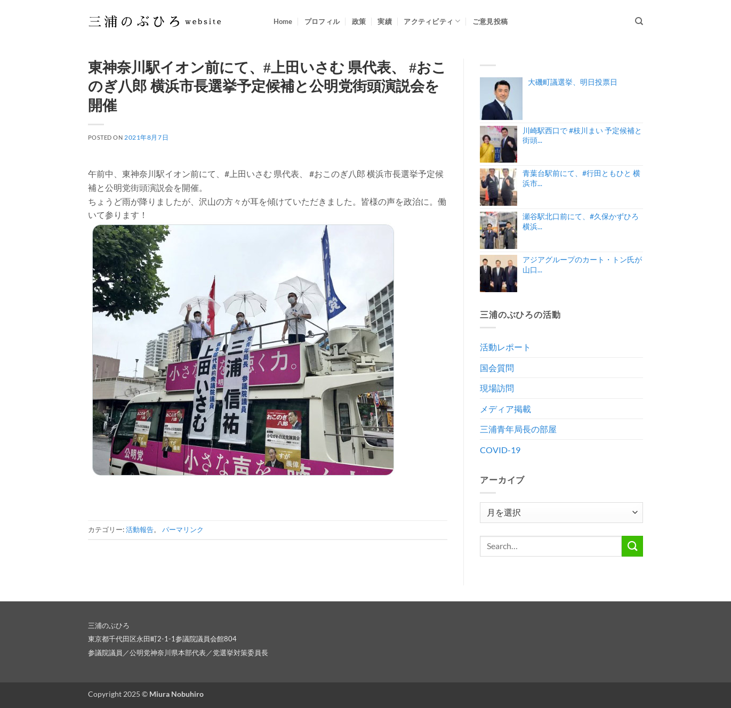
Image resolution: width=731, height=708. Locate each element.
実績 (384, 21)
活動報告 (140, 529)
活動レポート (505, 347)
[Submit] (632, 546)
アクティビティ (432, 21)
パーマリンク (183, 529)
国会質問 (497, 368)
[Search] (639, 21)
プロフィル (322, 21)
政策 (359, 21)
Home (283, 21)
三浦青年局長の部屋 (518, 429)
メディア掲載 (505, 409)
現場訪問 (497, 388)
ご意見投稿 (490, 21)
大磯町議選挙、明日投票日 (572, 81)
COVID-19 (500, 450)
